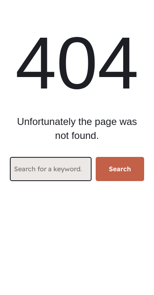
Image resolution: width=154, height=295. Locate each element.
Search (120, 169)
